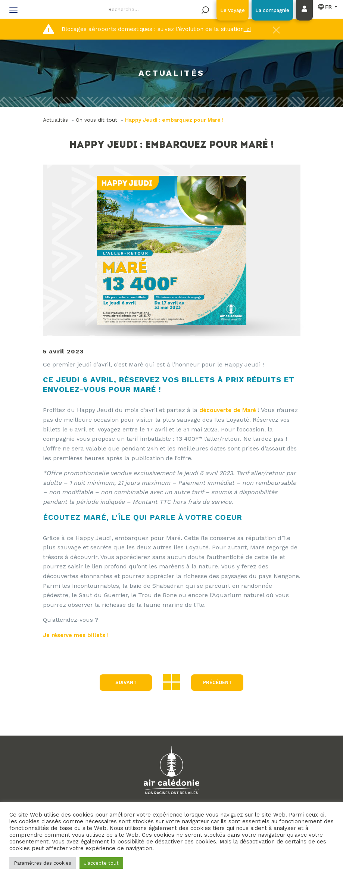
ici (247, 29)
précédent (217, 683)
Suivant (123, 683)
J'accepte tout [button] (101, 863)
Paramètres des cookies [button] (42, 863)
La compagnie (268, 9)
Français (325, 6)
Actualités (55, 120)
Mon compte (306, 18)
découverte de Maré (229, 410)
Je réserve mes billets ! (79, 635)
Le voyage (223, 9)
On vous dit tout (96, 120)
